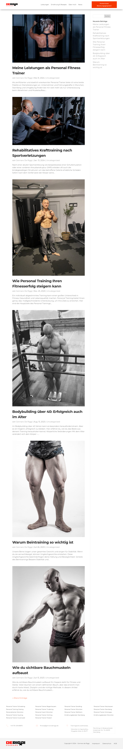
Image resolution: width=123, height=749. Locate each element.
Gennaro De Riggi (24, 78)
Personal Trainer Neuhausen (103, 706)
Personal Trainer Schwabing (15, 706)
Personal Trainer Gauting (14, 715)
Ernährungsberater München (104, 715)
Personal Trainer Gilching (43, 715)
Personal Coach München (44, 712)
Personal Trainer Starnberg (103, 709)
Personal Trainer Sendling (73, 706)
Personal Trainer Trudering (44, 709)
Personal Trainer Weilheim (73, 712)
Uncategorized (52, 78)
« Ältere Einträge (19, 698)
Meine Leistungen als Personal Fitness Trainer (102, 27)
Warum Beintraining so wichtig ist (42, 542)
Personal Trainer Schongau (103, 712)
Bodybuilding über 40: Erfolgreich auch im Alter (101, 56)
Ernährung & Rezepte (59, 4)
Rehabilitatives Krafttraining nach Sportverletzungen (101, 35)
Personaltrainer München (14, 712)
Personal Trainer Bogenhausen (45, 706)
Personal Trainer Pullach (43, 718)
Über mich (72, 4)
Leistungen (45, 4)
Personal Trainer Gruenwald (15, 718)
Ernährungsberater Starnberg (75, 715)
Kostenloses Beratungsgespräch (104, 5)
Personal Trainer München (73, 709)
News (80, 4)
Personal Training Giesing (14, 709)
